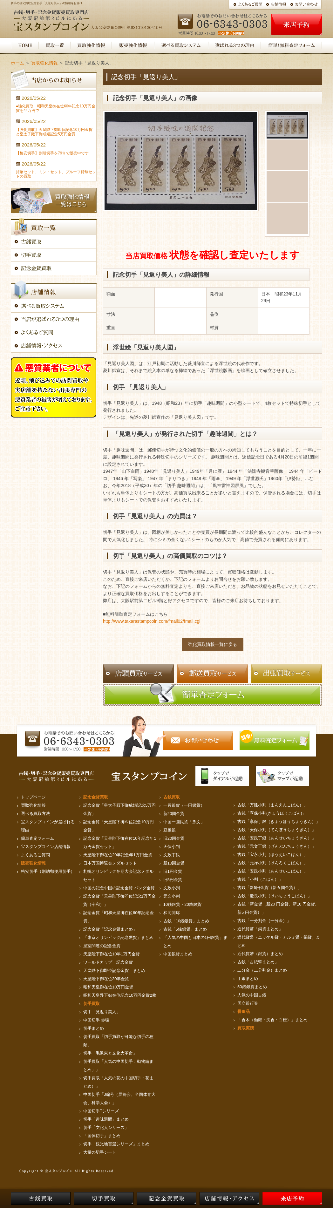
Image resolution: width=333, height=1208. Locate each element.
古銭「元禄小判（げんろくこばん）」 (272, 862)
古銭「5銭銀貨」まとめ (185, 929)
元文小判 (171, 896)
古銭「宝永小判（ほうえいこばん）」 (272, 854)
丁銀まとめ (247, 978)
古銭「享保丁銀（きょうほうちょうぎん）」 (278, 821)
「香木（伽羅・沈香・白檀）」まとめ (272, 1019)
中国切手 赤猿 (96, 1020)
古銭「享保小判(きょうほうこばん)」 (271, 813)
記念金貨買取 (95, 797)
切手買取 (91, 1003)
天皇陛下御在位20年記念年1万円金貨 (117, 854)
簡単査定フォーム (37, 838)
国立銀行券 (247, 1003)
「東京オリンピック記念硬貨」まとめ (118, 937)
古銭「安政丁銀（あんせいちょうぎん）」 (276, 838)
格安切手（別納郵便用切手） (48, 871)
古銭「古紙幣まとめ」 (258, 962)
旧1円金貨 (172, 871)
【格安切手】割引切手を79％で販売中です (52, 153)
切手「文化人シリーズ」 (106, 1127)
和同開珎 (171, 912)
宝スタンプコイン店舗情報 (46, 846)
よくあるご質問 (35, 854)
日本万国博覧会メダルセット (110, 863)
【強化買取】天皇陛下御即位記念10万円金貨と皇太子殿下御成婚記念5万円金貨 (54, 131)
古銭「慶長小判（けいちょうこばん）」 (274, 895)
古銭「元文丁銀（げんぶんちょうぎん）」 (276, 846)
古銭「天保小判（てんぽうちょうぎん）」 (276, 829)
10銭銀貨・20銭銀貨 (182, 904)
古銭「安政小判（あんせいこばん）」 (272, 871)
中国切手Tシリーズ (101, 1111)
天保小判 (171, 846)
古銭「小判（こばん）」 (260, 879)
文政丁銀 (171, 854)
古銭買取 (171, 797)
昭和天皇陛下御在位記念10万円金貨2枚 (119, 995)
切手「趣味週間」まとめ (106, 1119)
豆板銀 (169, 830)
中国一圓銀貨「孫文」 (184, 821)
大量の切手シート (99, 1152)
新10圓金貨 (173, 863)
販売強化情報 (33, 863)
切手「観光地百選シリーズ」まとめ (116, 1144)
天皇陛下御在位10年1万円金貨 (111, 954)
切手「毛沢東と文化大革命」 (110, 1053)
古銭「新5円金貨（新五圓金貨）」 (269, 887)
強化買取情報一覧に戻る (212, 644)
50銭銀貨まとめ (252, 986)
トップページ (33, 797)
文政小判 (171, 888)
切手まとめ (93, 1028)
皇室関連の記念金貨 (101, 945)
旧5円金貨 (172, 879)
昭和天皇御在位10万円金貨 (108, 987)
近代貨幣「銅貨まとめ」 (260, 928)
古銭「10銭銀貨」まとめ (186, 921)
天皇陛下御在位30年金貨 (106, 978)
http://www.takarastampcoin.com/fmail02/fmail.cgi (151, 621)
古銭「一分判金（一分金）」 (264, 920)
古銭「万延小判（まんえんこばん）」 (272, 805)
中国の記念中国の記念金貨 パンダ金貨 (119, 888)
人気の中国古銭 (251, 995)
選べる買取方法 (35, 813)
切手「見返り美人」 (101, 1011)
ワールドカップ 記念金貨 (108, 962)
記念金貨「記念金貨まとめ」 (110, 929)
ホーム (17, 62)
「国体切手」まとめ (101, 1135)
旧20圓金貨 (173, 838)
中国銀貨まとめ (177, 954)
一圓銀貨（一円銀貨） (184, 805)
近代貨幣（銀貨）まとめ (260, 953)
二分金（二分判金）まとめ (262, 970)
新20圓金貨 (173, 813)
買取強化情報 (44, 62)
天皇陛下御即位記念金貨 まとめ (114, 970)
